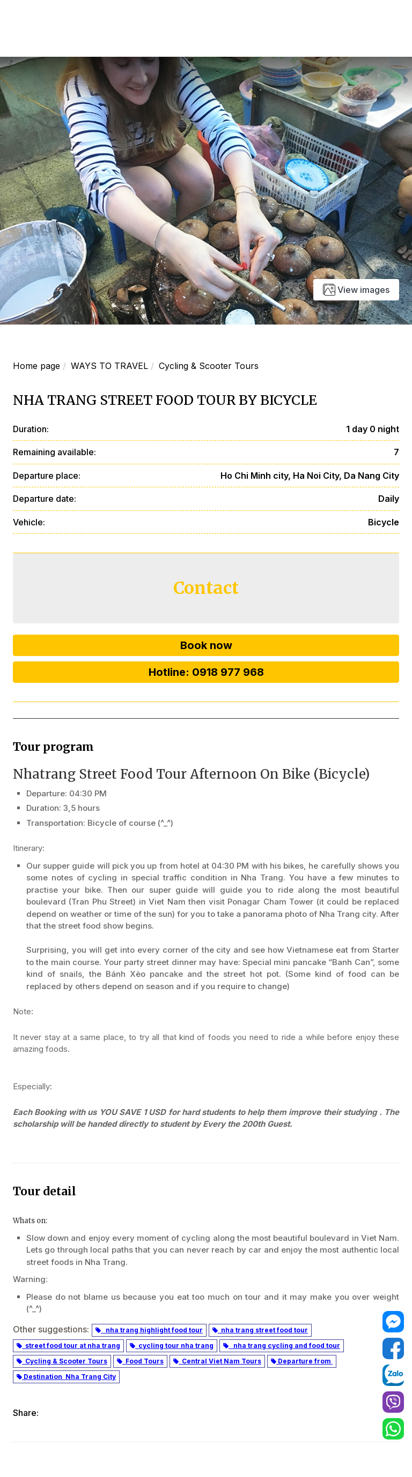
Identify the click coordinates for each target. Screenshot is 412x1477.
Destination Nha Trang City (66, 1377)
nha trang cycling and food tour (281, 1346)
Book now (206, 645)
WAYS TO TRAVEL (109, 365)
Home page (36, 365)
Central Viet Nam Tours (217, 1361)
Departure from (302, 1361)
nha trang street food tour (260, 1330)
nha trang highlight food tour (149, 1330)
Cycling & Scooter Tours (209, 365)
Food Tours (140, 1361)
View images (356, 290)
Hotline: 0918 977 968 (206, 672)
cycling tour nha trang (172, 1346)
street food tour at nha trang (68, 1346)
